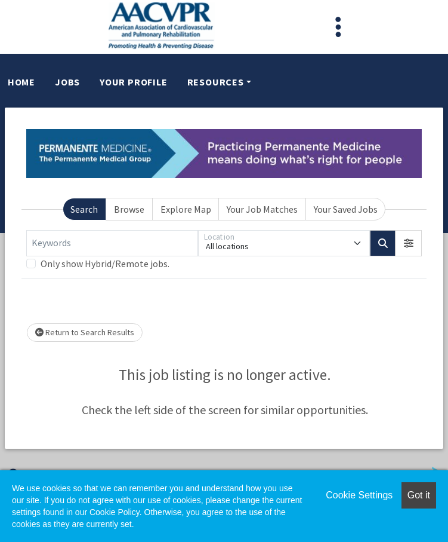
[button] (409, 243)
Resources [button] (215, 82)
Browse (129, 209)
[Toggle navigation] (338, 27)
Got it (418, 495)
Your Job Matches (262, 209)
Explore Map (185, 209)
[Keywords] (112, 243)
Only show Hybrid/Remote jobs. (105, 264)
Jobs (67, 82)
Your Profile (134, 82)
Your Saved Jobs (346, 209)
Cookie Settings (359, 495)
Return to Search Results (84, 332)
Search (84, 209)
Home (21, 82)
